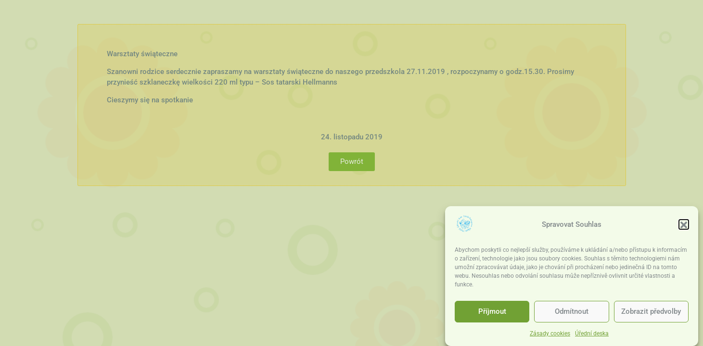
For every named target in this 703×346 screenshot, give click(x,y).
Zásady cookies (550, 335)
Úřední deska (592, 335)
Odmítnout (571, 313)
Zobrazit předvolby (651, 313)
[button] (684, 226)
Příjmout (492, 313)
